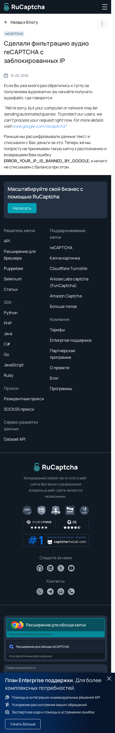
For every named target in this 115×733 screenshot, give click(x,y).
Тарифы (57, 330)
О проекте (59, 367)
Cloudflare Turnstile (68, 268)
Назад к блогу (21, 22)
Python (11, 312)
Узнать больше (23, 724)
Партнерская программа (62, 354)
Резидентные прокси (24, 398)
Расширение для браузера (20, 255)
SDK (8, 302)
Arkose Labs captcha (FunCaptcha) (69, 282)
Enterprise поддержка (70, 340)
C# (7, 344)
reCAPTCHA (14, 34)
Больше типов (63, 306)
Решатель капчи (19, 230)
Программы (61, 388)
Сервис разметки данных (21, 425)
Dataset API (15, 439)
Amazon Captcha (66, 296)
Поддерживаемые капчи (67, 234)
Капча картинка (65, 258)
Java (8, 333)
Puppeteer (14, 268)
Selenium (13, 279)
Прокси (11, 388)
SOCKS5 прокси (19, 409)
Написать (22, 208)
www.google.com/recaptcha (38, 126)
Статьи (11, 289)
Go (6, 354)
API (7, 241)
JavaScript (14, 365)
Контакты (56, 581)
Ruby (8, 375)
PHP (8, 323)
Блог (54, 378)
